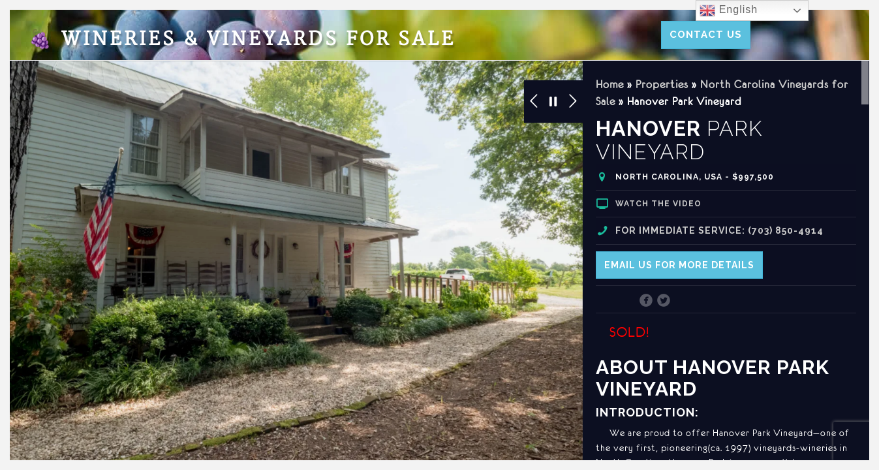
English (729, 10)
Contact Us (706, 34)
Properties (662, 84)
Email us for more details (679, 265)
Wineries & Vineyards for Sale (242, 39)
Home (610, 84)
